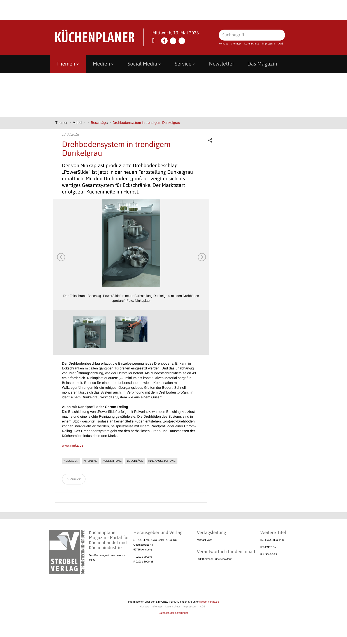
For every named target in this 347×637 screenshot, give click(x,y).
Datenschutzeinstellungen (173, 612)
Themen (68, 64)
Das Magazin (262, 64)
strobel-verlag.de (209, 601)
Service (185, 64)
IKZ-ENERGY (268, 547)
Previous (60, 256)
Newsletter (221, 64)
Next (201, 256)
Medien (103, 64)
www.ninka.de (73, 445)
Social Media (145, 64)
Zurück (73, 479)
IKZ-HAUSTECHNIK (272, 539)
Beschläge (99, 123)
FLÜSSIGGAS (268, 554)
